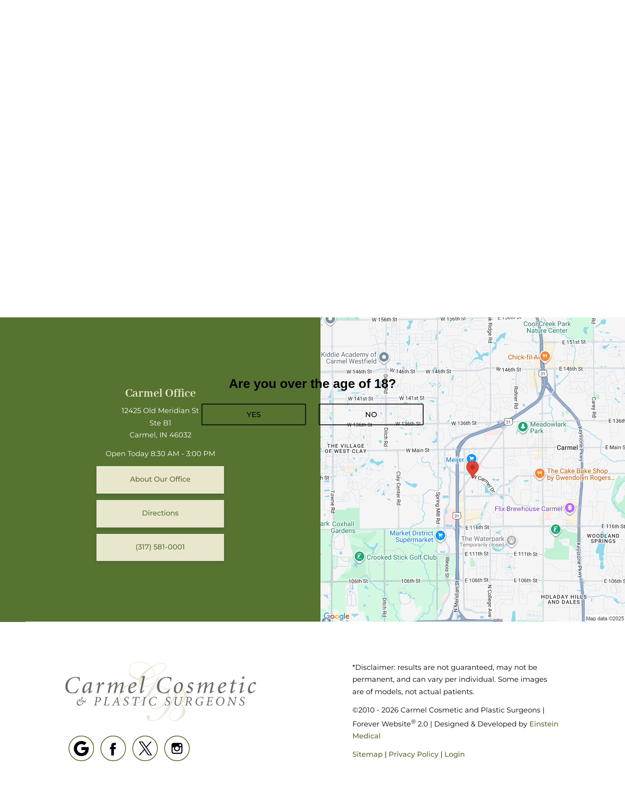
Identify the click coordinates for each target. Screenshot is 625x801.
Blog (307, 30)
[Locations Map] (472, 469)
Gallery (350, 30)
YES (254, 414)
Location (463, 30)
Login (454, 754)
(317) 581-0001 (405, 30)
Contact (514, 30)
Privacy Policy (413, 754)
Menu (565, 30)
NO (371, 414)
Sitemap (367, 754)
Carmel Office (160, 393)
